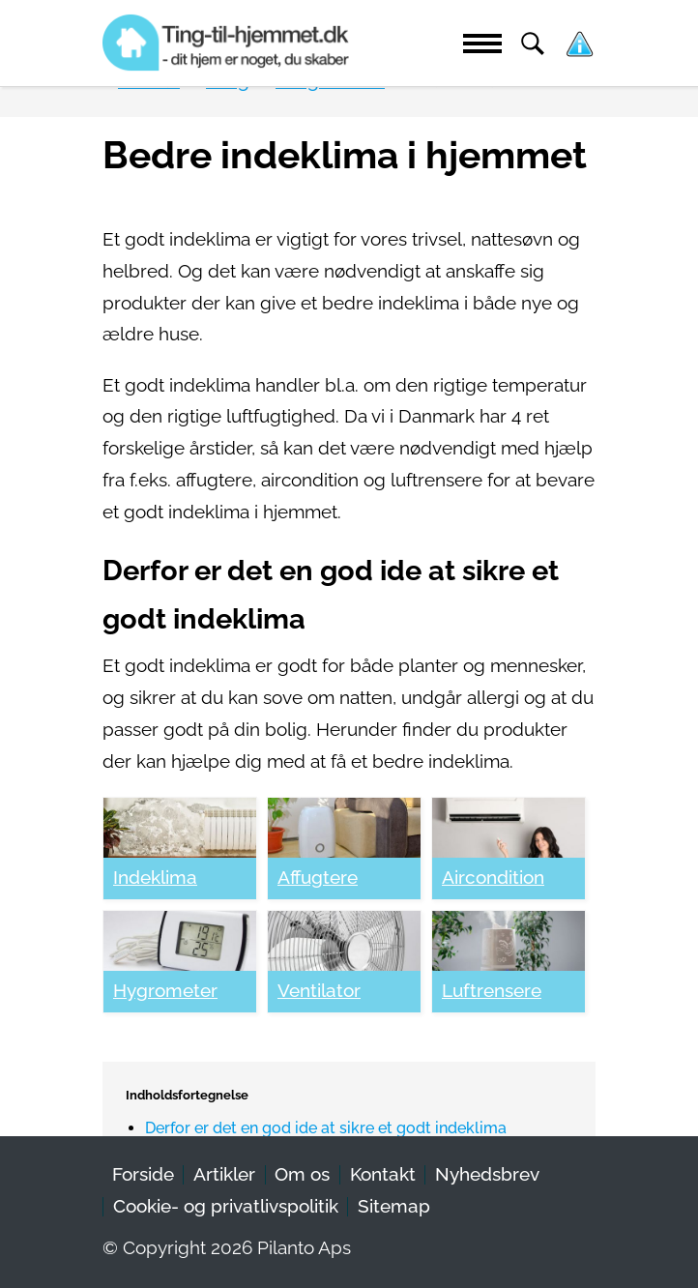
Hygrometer (165, 991)
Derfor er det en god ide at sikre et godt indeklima (326, 1128)
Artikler (224, 1174)
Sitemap (394, 1206)
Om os (302, 1174)
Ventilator (319, 991)
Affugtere (317, 877)
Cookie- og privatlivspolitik (225, 1206)
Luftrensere (491, 991)
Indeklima (155, 877)
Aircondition (493, 877)
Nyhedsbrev (487, 1174)
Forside (143, 1174)
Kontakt (383, 1174)
